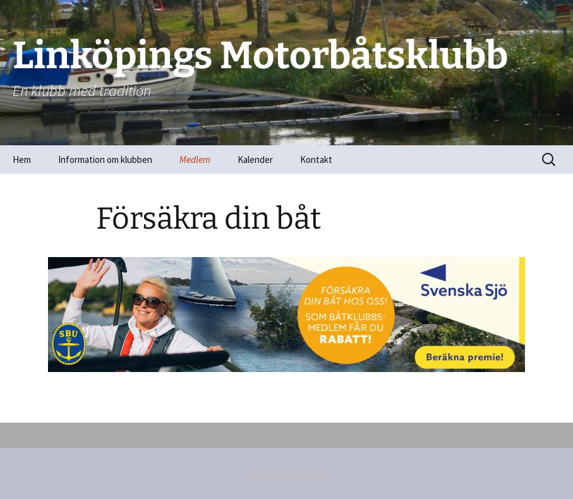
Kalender (255, 159)
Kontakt (316, 159)
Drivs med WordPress (287, 473)
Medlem (194, 159)
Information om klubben (105, 159)
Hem (22, 159)
